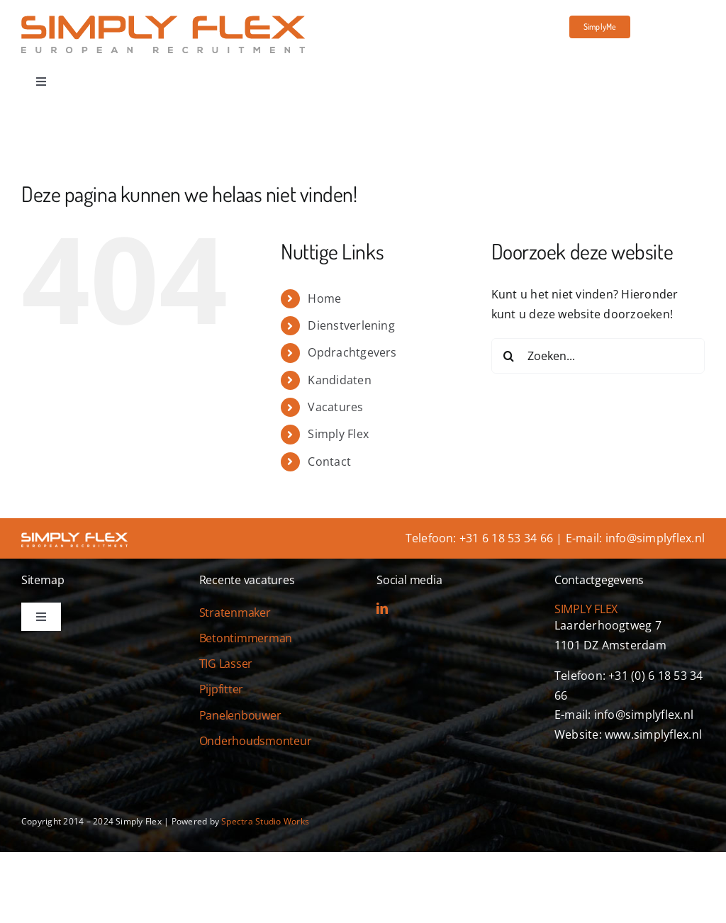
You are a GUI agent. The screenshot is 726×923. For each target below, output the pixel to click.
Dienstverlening (351, 325)
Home (324, 298)
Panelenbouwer (240, 715)
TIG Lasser (226, 663)
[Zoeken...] (598, 356)
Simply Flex (338, 434)
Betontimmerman (246, 638)
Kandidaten (339, 380)
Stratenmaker (235, 612)
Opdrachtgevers (352, 352)
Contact (329, 461)
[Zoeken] (509, 356)
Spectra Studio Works (265, 821)
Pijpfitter (221, 689)
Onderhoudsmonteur (255, 741)
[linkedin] (382, 608)
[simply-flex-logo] (163, 21)
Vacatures (335, 407)
